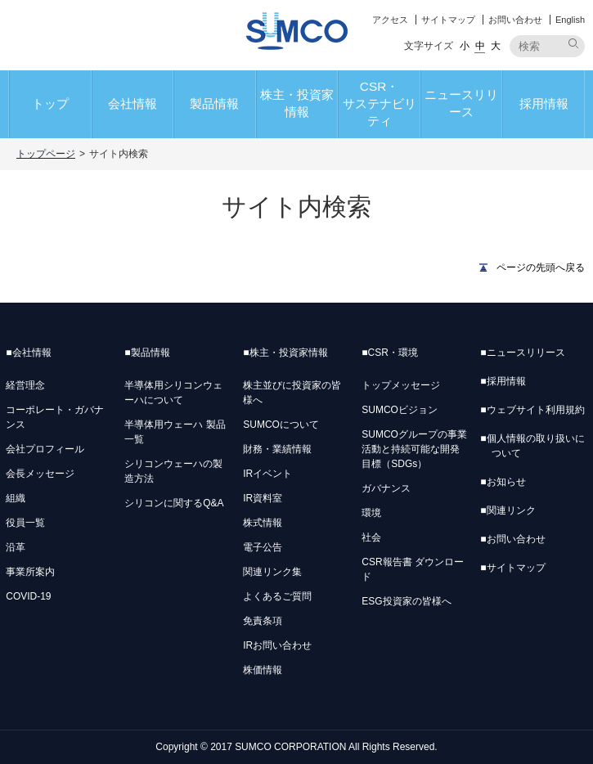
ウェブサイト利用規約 (532, 410)
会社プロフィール (45, 449)
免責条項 (262, 621)
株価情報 (262, 670)
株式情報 (262, 522)
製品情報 (214, 103)
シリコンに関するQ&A (173, 503)
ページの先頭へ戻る (540, 267)
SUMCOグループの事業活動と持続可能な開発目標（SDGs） (414, 449)
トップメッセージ (401, 385)
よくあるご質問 (277, 596)
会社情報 (132, 103)
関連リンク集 (272, 571)
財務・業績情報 (277, 449)
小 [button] (464, 46)
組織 (15, 498)
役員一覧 (25, 522)
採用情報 (543, 103)
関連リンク (507, 510)
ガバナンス (386, 488)
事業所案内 (30, 571)
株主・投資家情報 (297, 103)
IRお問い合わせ (277, 645)
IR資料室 (262, 498)
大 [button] (496, 46)
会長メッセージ (40, 473)
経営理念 (25, 385)
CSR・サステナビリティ (379, 103)
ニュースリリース (461, 103)
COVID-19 (28, 596)
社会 (371, 537)
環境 (371, 513)
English (570, 20)
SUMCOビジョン (400, 410)
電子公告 (262, 547)
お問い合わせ (515, 20)
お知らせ (502, 482)
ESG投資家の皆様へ (406, 601)
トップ (50, 103)
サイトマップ (448, 20)
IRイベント (267, 473)
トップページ (45, 154)
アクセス (390, 20)
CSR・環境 (390, 352)
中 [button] (480, 46)
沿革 (15, 547)
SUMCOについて (281, 424)
